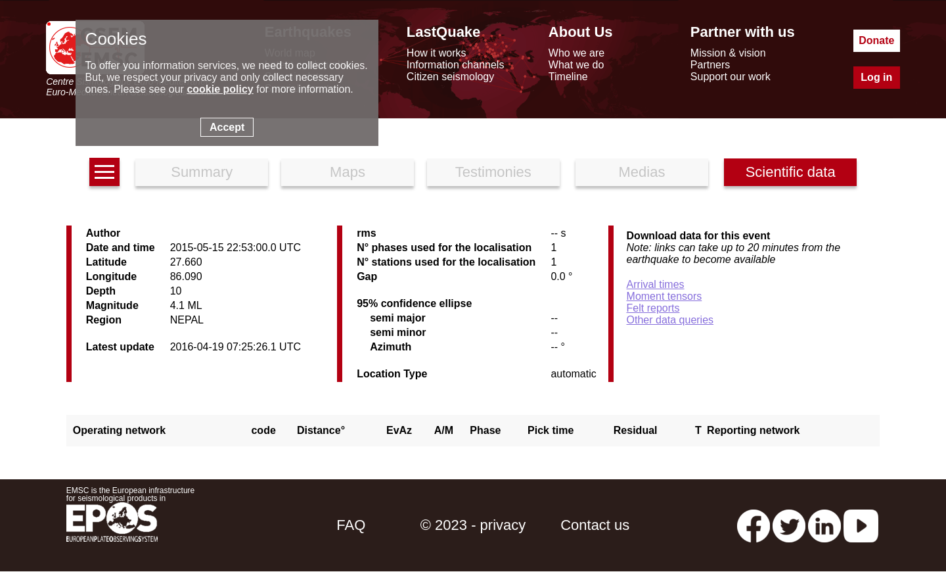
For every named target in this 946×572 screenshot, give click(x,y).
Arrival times (656, 284)
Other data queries (670, 319)
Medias (642, 172)
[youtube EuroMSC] (861, 525)
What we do (576, 64)
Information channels (456, 64)
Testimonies (493, 172)
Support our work (730, 76)
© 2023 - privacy (473, 525)
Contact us (594, 525)
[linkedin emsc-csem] (824, 525)
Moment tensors (664, 296)
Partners (710, 64)
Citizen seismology (450, 76)
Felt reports (653, 308)
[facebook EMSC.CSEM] (753, 525)
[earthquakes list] (104, 172)
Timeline (568, 76)
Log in (876, 77)
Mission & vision (728, 53)
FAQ (350, 525)
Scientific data (791, 172)
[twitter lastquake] (789, 525)
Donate (876, 40)
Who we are (576, 53)
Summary (202, 172)
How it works (436, 53)
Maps (347, 172)
